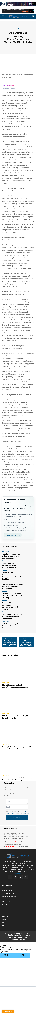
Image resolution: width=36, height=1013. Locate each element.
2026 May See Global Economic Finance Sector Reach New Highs (26, 643)
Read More (18, 873)
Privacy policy (24, 813)
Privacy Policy (5, 916)
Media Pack (17, 842)
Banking (5, 570)
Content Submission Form (9, 896)
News (12, 29)
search (3, 925)
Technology (21, 29)
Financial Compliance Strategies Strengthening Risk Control (11, 606)
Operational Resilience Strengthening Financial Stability (12, 595)
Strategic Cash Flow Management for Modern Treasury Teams (17, 748)
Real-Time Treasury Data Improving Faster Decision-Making (17, 779)
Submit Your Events (7, 902)
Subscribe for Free (13, 535)
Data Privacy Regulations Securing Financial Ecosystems (12, 626)
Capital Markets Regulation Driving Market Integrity (10, 565)
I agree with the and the (17, 812)
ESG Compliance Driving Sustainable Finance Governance (12, 616)
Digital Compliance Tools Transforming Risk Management (12, 586)
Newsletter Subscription (8, 893)
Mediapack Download (7, 890)
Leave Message (10, 846)
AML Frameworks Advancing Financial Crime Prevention (18, 717)
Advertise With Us (7, 899)
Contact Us (5, 904)
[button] (3, 16)
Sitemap (4, 919)
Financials (5, 552)
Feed (3, 922)
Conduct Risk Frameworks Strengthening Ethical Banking (11, 576)
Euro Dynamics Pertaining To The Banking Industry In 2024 (9, 643)
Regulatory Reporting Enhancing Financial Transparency (11, 556)
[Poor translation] (22, 955)
